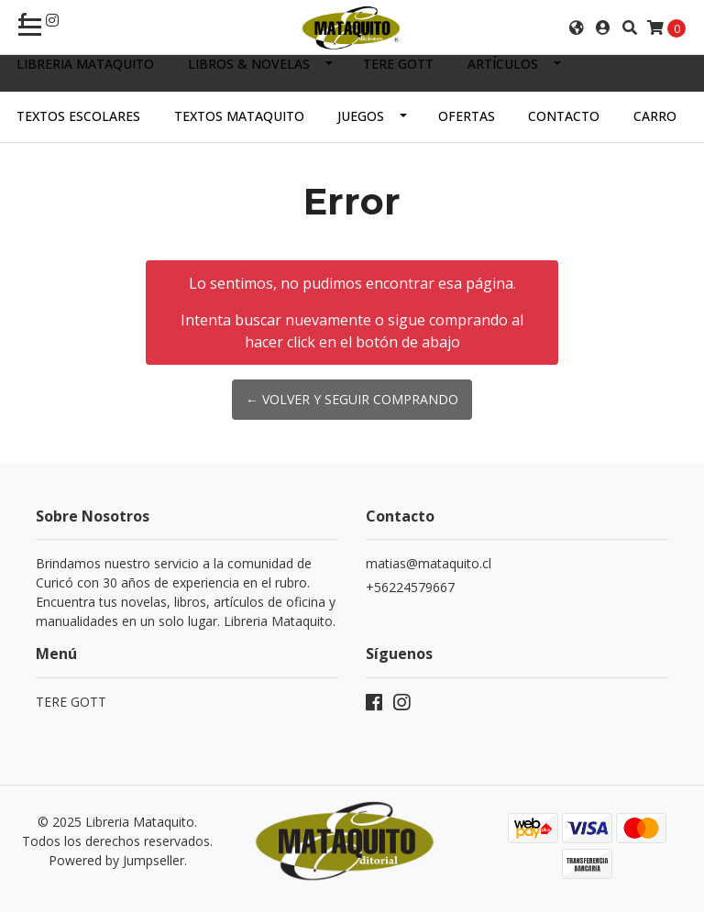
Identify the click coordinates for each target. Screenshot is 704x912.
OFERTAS (466, 116)
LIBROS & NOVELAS (249, 63)
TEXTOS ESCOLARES (78, 116)
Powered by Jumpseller (116, 860)
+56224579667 (410, 587)
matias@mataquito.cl (428, 563)
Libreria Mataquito (85, 63)
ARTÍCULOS (503, 63)
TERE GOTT (398, 63)
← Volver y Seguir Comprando (352, 399)
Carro (654, 116)
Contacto (564, 116)
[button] (576, 27)
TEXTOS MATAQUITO (239, 116)
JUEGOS (360, 116)
